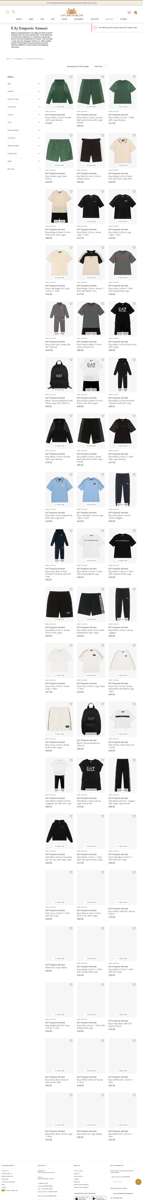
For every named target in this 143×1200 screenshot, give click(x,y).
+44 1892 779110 (52, 1176)
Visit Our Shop (78, 1155)
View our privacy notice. (118, 1173)
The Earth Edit (116, 1183)
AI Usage (77, 1193)
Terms (61, 1193)
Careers (76, 1163)
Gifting (4, 1172)
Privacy (69, 1193)
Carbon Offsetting (9, 1175)
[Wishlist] (129, 13)
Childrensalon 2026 (37, 1193)
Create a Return (7, 1158)
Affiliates (77, 1166)
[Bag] (135, 13)
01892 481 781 (52, 1180)
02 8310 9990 (48, 1171)
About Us (77, 1158)
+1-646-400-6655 (46, 1173)
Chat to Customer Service (46, 1156)
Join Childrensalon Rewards (121, 1178)
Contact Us (5, 1155)
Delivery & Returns (7, 1161)
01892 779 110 (44, 1168)
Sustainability (78, 1161)
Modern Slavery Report (81, 1172)
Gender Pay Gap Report (81, 1169)
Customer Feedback (8, 1166)
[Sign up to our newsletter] (138, 1166)
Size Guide (5, 1163)
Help (3, 1169)
